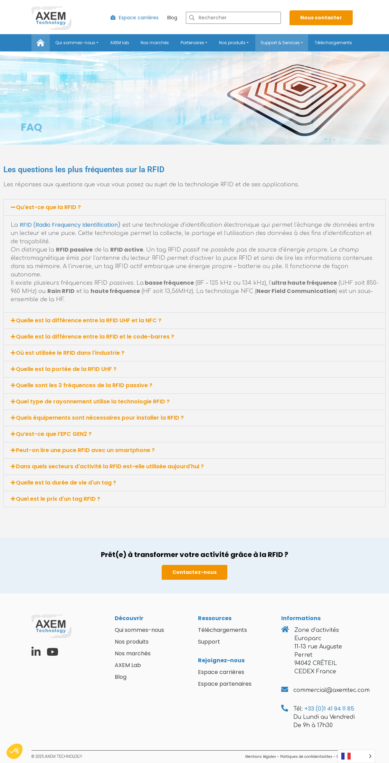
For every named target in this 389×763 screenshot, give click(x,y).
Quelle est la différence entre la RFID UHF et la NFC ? (88, 321)
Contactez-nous (194, 572)
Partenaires (192, 43)
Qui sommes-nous (75, 43)
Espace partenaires (225, 684)
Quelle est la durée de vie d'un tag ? (66, 483)
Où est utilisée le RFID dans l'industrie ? (70, 353)
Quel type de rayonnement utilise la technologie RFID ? (93, 402)
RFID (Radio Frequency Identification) (70, 225)
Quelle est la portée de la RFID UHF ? (66, 369)
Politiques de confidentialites (306, 757)
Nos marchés (155, 43)
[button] (194, 208)
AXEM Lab (128, 665)
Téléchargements (333, 43)
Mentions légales (260, 757)
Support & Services (280, 43)
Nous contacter (321, 17)
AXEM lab (119, 43)
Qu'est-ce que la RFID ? (48, 208)
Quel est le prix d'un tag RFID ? (58, 499)
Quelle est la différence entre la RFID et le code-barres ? (95, 337)
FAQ (31, 127)
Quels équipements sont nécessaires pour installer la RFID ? (100, 418)
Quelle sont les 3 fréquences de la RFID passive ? (84, 386)
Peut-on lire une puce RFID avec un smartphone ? (85, 450)
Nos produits (232, 43)
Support (209, 642)
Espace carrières (135, 17)
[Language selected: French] (356, 756)
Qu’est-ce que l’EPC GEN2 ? (54, 434)
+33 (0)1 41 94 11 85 (329, 709)
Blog (172, 17)
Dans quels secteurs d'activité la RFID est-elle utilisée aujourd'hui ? (110, 467)
